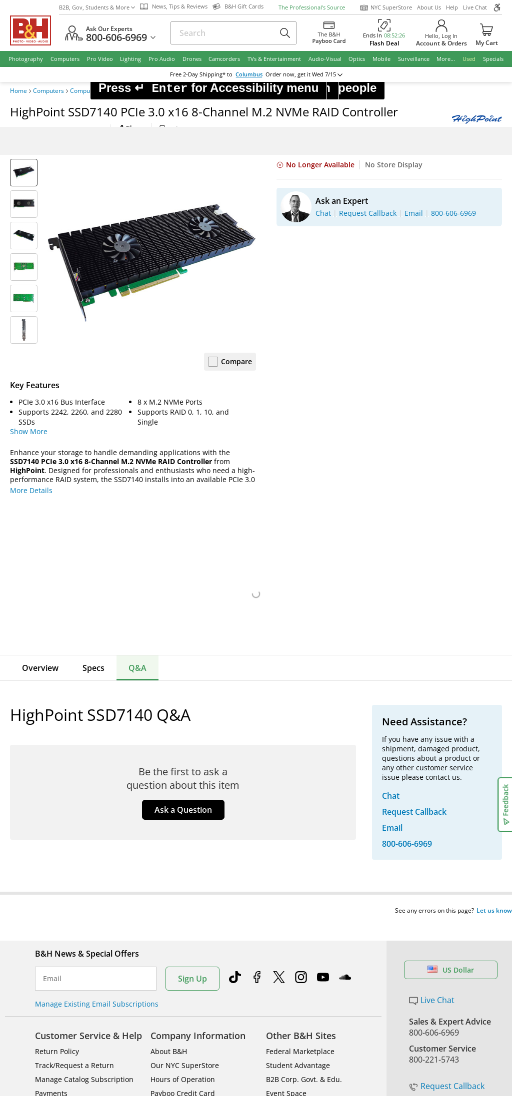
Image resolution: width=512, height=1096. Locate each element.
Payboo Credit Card (182, 879)
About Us (429, 7)
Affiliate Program (178, 893)
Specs (93, 667)
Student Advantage (298, 851)
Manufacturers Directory (191, 907)
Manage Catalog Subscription (84, 865)
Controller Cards (209, 91)
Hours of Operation (182, 865)
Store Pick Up (434, 928)
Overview (40, 667)
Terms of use (262, 1022)
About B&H (168, 837)
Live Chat (475, 7)
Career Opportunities (186, 921)
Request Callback (446, 872)
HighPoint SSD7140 (265, 91)
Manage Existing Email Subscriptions (96, 790)
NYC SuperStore (386, 7)
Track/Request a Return (74, 851)
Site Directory (57, 907)
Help (452, 7)
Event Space (286, 879)
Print (171, 129)
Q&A (137, 667)
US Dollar (451, 756)
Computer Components (102, 91)
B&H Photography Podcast (309, 907)
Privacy (313, 1022)
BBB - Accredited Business (60, 988)
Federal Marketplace (300, 837)
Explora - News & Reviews (309, 893)
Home (18, 91)
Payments (51, 879)
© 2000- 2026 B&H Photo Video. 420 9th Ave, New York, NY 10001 (126, 1022)
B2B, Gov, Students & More (97, 7)
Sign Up (192, 764)
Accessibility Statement (441, 1022)
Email (52, 764)
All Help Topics (60, 935)
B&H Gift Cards (437, 943)
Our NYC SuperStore (184, 851)
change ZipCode (254, 74)
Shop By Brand (59, 921)
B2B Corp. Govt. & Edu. (304, 865)
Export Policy (364, 1022)
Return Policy (57, 837)
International (56, 893)
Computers (48, 91)
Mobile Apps (353, 989)
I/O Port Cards (160, 91)
